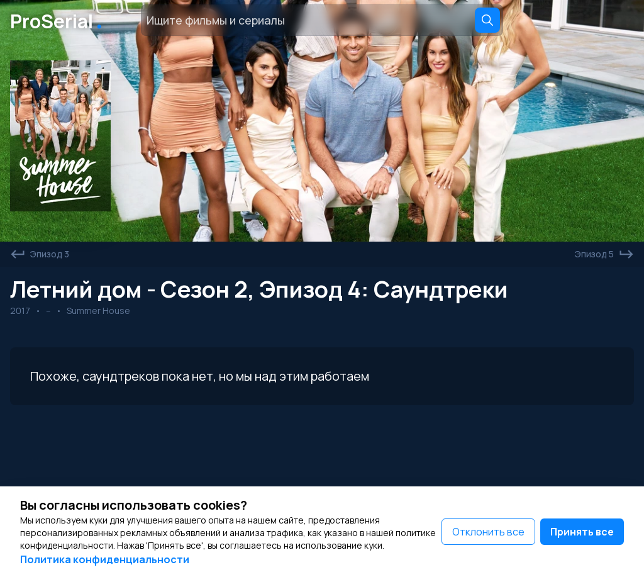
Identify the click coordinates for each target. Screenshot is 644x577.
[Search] (487, 20)
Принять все (582, 532)
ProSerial (58, 20)
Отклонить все (488, 532)
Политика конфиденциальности (104, 559)
